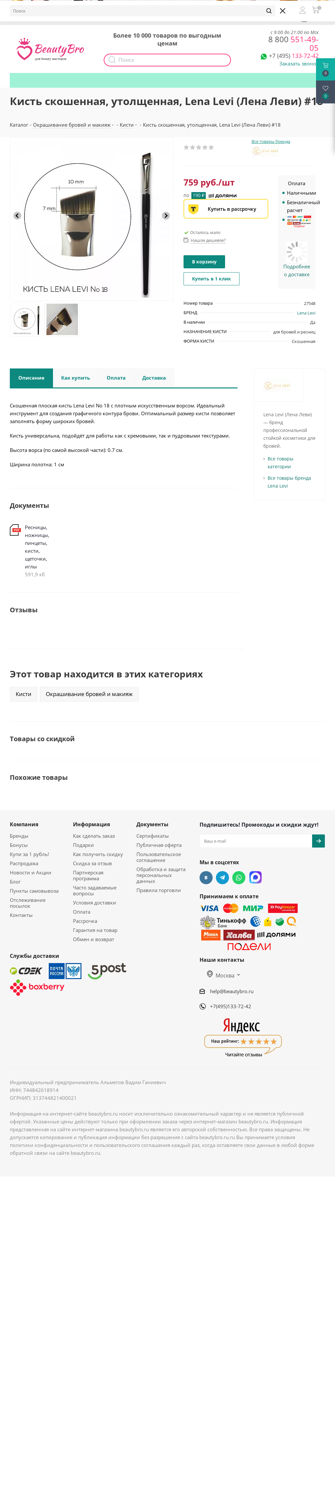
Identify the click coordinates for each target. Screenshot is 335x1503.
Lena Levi (306, 313)
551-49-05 (293, 43)
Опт (122, 18)
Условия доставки (94, 902)
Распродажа (24, 863)
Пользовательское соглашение (158, 857)
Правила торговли (158, 890)
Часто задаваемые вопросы (94, 890)
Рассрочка (85, 921)
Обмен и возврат (93, 939)
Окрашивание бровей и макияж (89, 694)
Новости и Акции (30, 872)
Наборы (174, 18)
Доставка (95, 18)
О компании (29, 18)
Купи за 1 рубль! (29, 854)
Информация (91, 824)
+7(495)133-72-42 (230, 1006)
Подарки (264, 18)
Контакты (21, 915)
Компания (24, 824)
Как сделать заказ (94, 835)
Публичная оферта (159, 845)
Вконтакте (206, 877)
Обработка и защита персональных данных (160, 875)
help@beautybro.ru (232, 991)
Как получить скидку (219, 18)
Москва (221, 975)
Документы (152, 824)
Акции (146, 18)
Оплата (81, 911)
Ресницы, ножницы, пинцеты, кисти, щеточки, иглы (37, 547)
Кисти (23, 694)
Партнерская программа (88, 875)
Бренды (19, 835)
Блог (15, 881)
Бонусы (64, 18)
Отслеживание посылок (27, 903)
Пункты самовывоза (34, 890)
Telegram (222, 877)
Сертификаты (152, 835)
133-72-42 (294, 56)
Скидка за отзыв (92, 863)
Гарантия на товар (95, 930)
